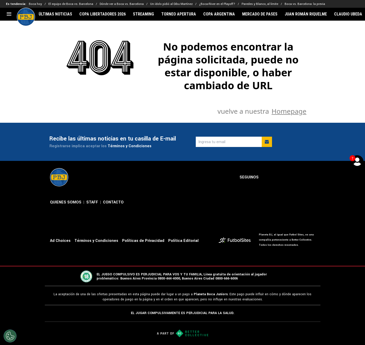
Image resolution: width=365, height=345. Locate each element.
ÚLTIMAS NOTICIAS (55, 14)
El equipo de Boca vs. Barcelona (70, 4)
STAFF (92, 202)
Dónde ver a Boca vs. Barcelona (122, 4)
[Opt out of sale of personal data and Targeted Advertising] (10, 336)
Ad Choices (60, 240)
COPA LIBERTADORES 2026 (102, 14)
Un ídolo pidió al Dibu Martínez (171, 4)
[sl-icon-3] (289, 177)
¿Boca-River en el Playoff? (217, 4)
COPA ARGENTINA (219, 14)
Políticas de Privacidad (143, 240)
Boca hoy (35, 4)
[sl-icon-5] (312, 177)
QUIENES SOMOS (65, 202)
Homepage (288, 111)
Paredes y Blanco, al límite (260, 4)
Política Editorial (183, 240)
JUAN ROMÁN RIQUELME (306, 14)
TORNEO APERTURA (178, 14)
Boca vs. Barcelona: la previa (305, 4)
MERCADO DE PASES (259, 14)
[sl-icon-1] (267, 177)
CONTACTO (113, 202)
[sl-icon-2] (278, 177)
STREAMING (143, 14)
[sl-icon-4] (301, 177)
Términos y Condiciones (129, 146)
